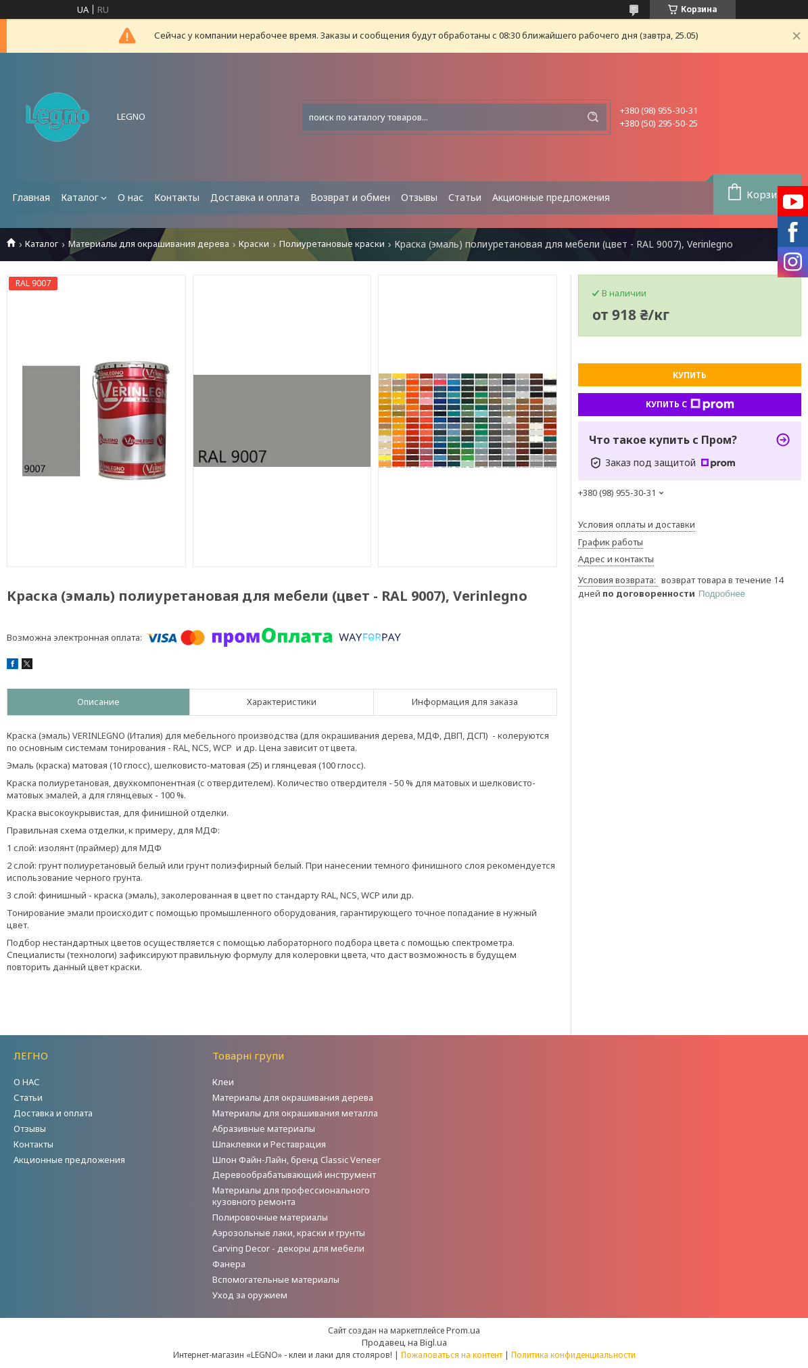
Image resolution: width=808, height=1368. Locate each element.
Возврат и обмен (350, 197)
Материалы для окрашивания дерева (148, 244)
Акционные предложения (551, 197)
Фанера (228, 1264)
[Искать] (593, 117)
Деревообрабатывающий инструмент (294, 1174)
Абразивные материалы (263, 1128)
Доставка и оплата (255, 197)
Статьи (464, 197)
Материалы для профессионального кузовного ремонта (291, 1196)
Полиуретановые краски (332, 244)
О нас (130, 197)
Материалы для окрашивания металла (295, 1113)
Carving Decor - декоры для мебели (288, 1248)
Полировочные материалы (270, 1217)
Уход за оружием (249, 1295)
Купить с (690, 404)
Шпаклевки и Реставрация (269, 1144)
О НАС (27, 1082)
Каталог (80, 197)
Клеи (223, 1082)
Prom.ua (463, 1330)
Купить (690, 375)
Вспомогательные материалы (275, 1279)
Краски (254, 244)
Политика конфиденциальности (573, 1355)
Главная (31, 197)
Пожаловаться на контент (451, 1355)
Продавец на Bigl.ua (404, 1342)
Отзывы (419, 197)
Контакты (176, 197)
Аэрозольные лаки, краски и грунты (288, 1233)
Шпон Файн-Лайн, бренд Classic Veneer (296, 1160)
